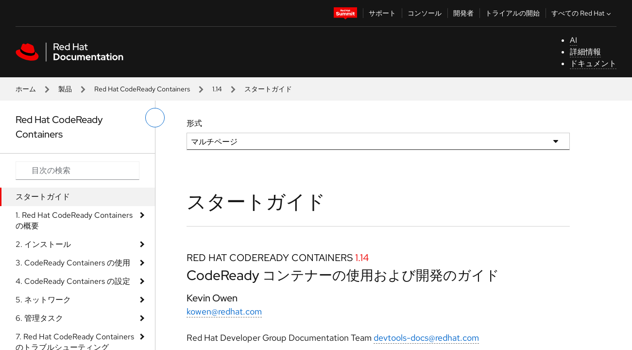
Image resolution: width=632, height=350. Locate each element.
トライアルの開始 (512, 13)
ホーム (26, 89)
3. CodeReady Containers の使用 (73, 263)
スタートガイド (43, 197)
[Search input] (77, 170)
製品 (65, 89)
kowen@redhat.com (224, 311)
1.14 (217, 89)
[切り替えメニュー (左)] (155, 117)
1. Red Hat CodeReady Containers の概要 (74, 220)
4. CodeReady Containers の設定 (73, 281)
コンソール (425, 13)
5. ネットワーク (43, 300)
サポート (382, 13)
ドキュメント (593, 63)
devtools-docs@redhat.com (426, 337)
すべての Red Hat (582, 13)
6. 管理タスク (39, 318)
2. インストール (43, 244)
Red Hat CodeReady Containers (142, 89)
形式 (194, 123)
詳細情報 (585, 52)
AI (573, 40)
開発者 (463, 13)
